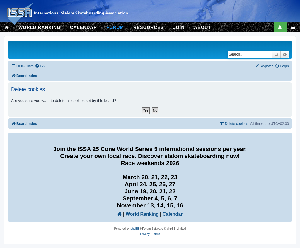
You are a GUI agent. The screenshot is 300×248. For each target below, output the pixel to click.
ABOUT (202, 27)
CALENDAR (83, 27)
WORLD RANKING (39, 27)
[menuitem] (41, 66)
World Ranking (142, 214)
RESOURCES (148, 27)
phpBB (134, 228)
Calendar (173, 214)
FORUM (115, 27)
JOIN (179, 27)
